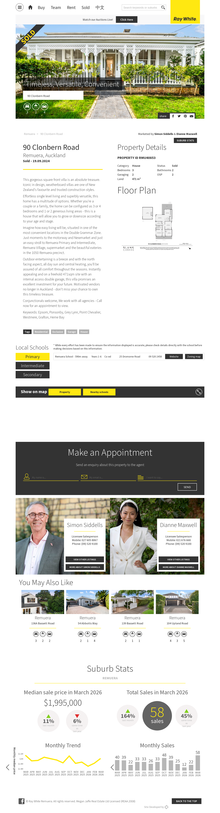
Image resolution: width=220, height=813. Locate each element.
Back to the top (186, 801)
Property (65, 392)
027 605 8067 (90, 540)
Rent (71, 7)
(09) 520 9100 (89, 544)
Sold (86, 7)
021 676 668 (183, 540)
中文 (100, 7)
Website (174, 356)
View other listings (85, 559)
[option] (110, 88)
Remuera (29, 134)
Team (56, 7)
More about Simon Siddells (84, 567)
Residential (41, 331)
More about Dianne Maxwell (178, 567)
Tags (27, 331)
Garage (72, 331)
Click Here (126, 19)
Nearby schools (99, 392)
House (84, 331)
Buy (41, 7)
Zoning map (193, 356)
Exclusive (57, 331)
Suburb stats (185, 140)
